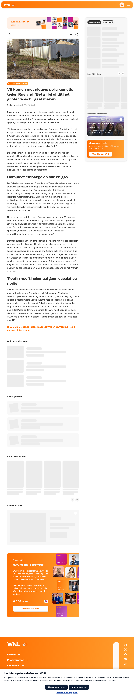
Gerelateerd (108, 22)
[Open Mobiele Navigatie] (128, 5)
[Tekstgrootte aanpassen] (70, 34)
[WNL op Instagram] (125, 644)
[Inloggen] (122, 4)
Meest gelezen (94, 22)
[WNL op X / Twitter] (125, 649)
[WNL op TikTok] (125, 664)
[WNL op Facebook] (125, 654)
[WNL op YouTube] (125, 659)
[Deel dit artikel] (76, 34)
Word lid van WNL (30, 609)
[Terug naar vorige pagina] (9, 34)
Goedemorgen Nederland (17, 84)
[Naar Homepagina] (9, 5)
